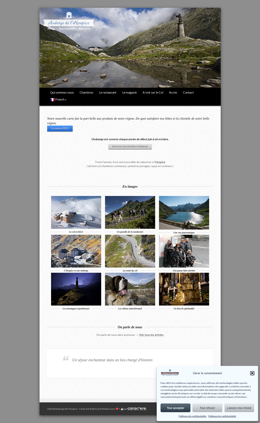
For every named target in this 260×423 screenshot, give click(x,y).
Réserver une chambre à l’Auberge (130, 146)
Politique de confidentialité (192, 416)
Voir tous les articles (151, 334)
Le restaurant (107, 92)
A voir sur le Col (153, 92)
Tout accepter (175, 407)
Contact (188, 92)
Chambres (86, 92)
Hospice (160, 162)
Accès (173, 92)
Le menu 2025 (59, 128)
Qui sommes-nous (62, 92)
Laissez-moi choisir (239, 407)
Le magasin (129, 92)
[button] (252, 373)
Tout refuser (207, 407)
